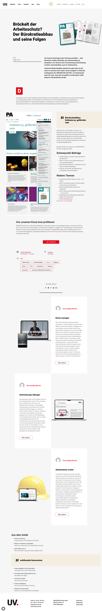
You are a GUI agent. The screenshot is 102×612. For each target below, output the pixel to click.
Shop (38, 4)
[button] (45, 288)
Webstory (51, 266)
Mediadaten (79, 603)
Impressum (79, 601)
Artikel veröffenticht (25, 252)
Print (31, 266)
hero (49, 262)
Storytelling (40, 266)
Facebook (65, 4)
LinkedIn (71, 4)
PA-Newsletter (58, 231)
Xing (83, 4)
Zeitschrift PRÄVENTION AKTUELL (42, 270)
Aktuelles (12, 4)
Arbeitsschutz (26, 262)
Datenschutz (79, 605)
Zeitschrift (25, 270)
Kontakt (59, 4)
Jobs (32, 4)
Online (24, 266)
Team (19, 4)
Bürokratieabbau (39, 262)
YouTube (77, 4)
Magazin (57, 262)
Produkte (26, 4)
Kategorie (50, 252)
